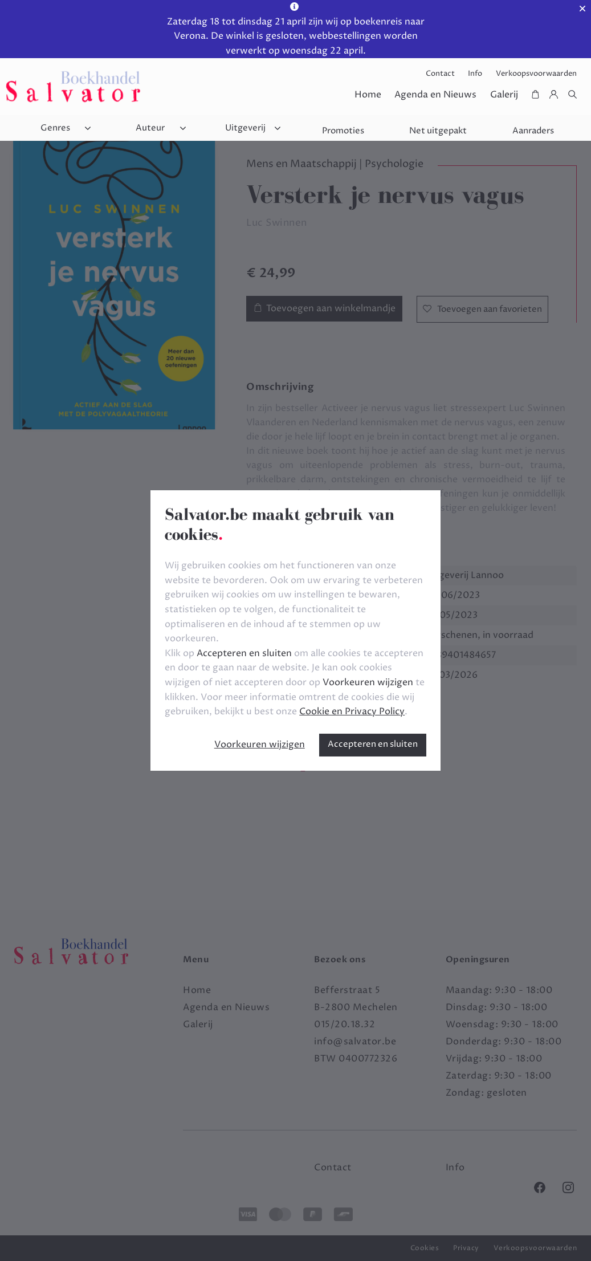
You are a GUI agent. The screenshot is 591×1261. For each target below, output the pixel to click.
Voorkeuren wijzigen (259, 744)
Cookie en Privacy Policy (352, 711)
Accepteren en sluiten (373, 744)
